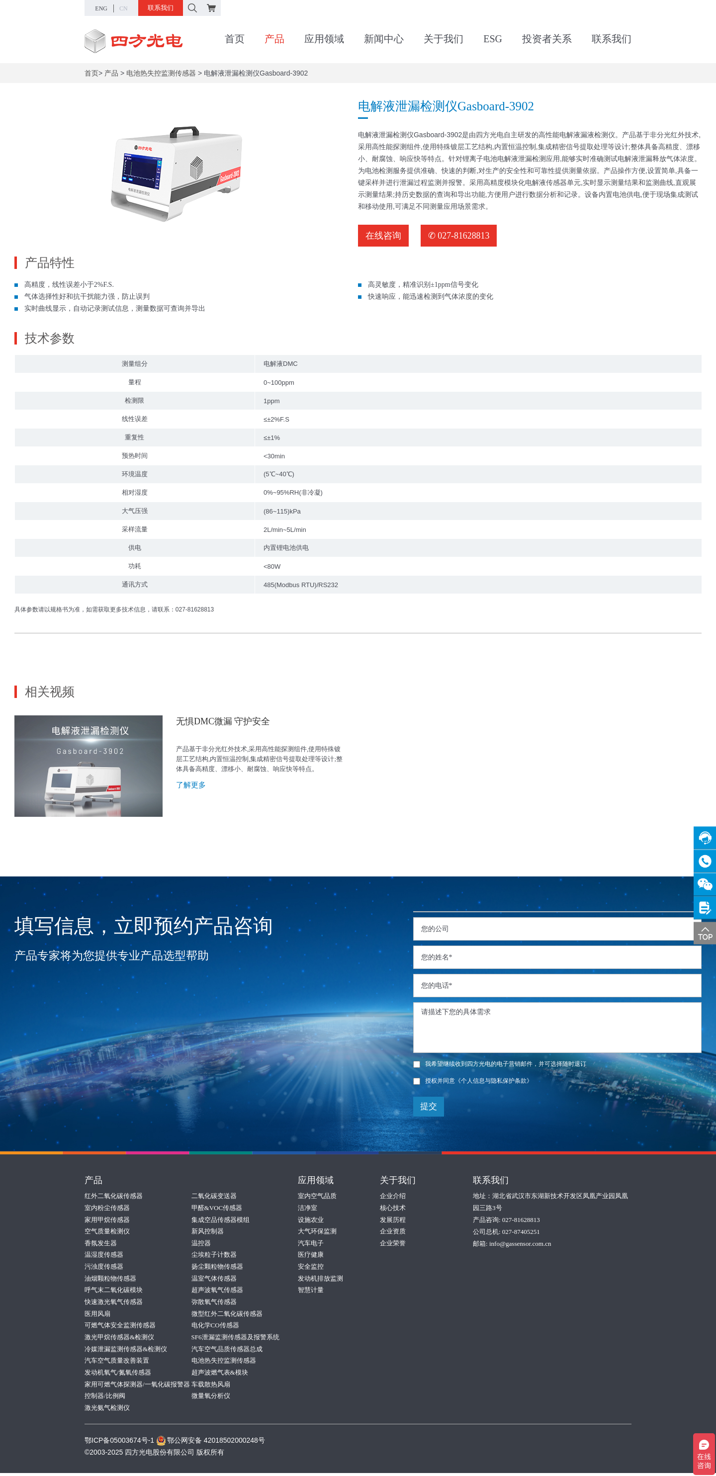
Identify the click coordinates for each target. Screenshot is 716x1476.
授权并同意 (473, 1080)
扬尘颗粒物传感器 (217, 1267)
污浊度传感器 (104, 1267)
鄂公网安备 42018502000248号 (210, 1443)
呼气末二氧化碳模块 (114, 1291)
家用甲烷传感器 (107, 1219)
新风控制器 (207, 1231)
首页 (235, 39)
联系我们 (161, 7)
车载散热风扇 (210, 1386)
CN (123, 8)
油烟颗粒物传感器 (110, 1279)
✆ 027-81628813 (459, 236)
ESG (492, 39)
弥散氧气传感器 (214, 1303)
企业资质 (393, 1231)
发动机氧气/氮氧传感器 (118, 1375)
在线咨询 (383, 236)
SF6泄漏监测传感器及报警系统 (235, 1339)
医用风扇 (97, 1315)
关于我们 (443, 39)
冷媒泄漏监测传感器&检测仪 (126, 1351)
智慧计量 (311, 1291)
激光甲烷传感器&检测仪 (119, 1339)
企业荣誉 (393, 1243)
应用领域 (324, 39)
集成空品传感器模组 (220, 1219)
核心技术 (393, 1208)
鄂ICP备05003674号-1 (119, 1443)
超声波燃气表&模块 (219, 1375)
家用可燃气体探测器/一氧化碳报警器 (137, 1386)
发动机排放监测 (320, 1279)
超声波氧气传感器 (217, 1291)
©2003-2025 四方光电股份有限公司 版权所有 (154, 1455)
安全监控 (311, 1267)
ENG (101, 8)
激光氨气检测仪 (107, 1410)
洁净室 (307, 1208)
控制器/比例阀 (105, 1398)
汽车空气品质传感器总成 (227, 1351)
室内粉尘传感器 (107, 1208)
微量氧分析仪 (210, 1398)
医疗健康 (311, 1255)
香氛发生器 (101, 1243)
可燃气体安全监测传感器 (120, 1327)
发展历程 (393, 1219)
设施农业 (311, 1219)
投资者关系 (547, 39)
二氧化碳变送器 (214, 1196)
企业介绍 (393, 1196)
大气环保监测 (317, 1231)
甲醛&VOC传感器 (217, 1208)
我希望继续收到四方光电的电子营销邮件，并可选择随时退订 (499, 1063)
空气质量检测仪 (107, 1231)
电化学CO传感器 (215, 1327)
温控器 (201, 1243)
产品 (274, 39)
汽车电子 (311, 1243)
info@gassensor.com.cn (520, 1243)
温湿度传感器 (104, 1255)
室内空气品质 (317, 1196)
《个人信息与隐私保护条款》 (494, 1080)
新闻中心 (384, 39)
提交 (428, 1106)
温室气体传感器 (214, 1279)
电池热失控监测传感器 (161, 73)
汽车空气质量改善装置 (117, 1363)
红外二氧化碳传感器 (114, 1196)
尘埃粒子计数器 (214, 1255)
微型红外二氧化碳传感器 (227, 1315)
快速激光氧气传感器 (114, 1303)
